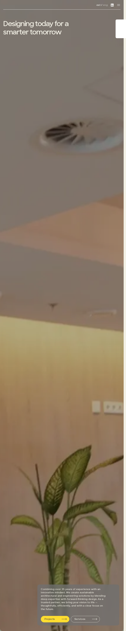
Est (98, 5)
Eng (105, 5)
